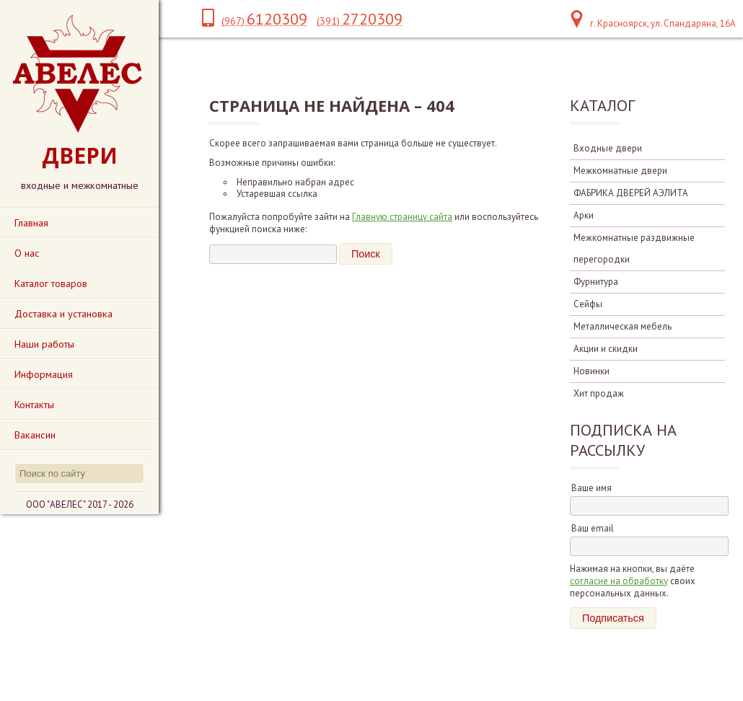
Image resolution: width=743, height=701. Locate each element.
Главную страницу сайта (402, 217)
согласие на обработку (619, 581)
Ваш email (592, 528)
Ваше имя (591, 488)
